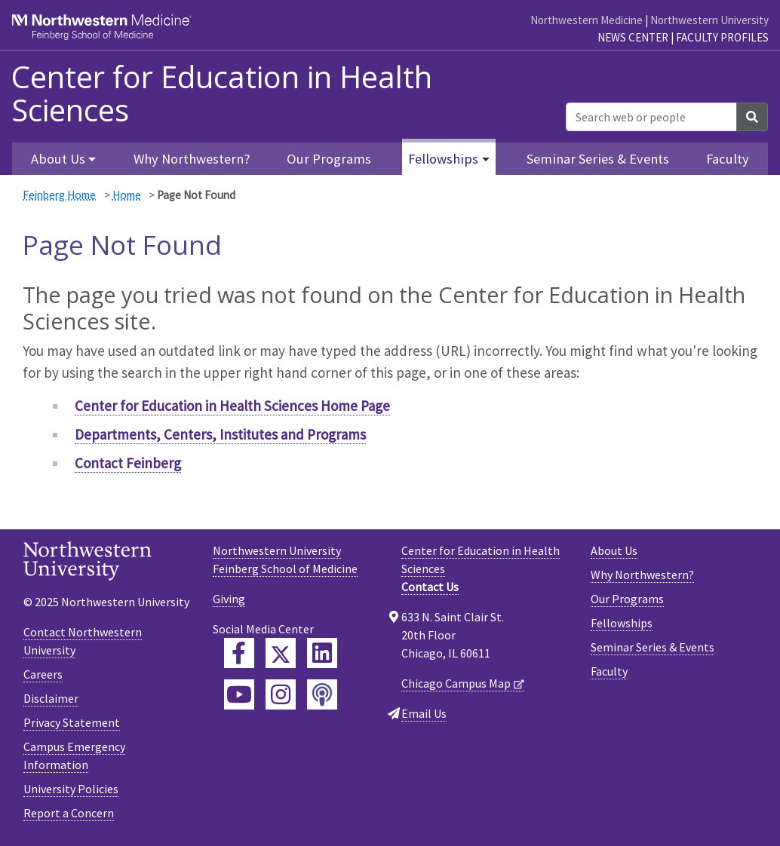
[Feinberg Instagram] (281, 694)
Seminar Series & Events (598, 158)
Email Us (424, 713)
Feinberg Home (59, 195)
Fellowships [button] (443, 158)
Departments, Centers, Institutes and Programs (220, 434)
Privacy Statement (71, 722)
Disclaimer (50, 698)
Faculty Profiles (722, 37)
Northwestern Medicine (586, 20)
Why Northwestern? (192, 158)
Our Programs (329, 158)
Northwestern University (709, 20)
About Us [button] (58, 158)
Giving (229, 598)
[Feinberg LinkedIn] (322, 653)
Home (126, 195)
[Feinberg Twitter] (281, 653)
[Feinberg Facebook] (239, 653)
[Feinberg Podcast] (322, 694)
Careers (43, 674)
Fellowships (622, 622)
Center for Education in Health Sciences (221, 93)
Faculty (727, 158)
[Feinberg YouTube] (239, 694)
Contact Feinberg (128, 463)
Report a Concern (68, 812)
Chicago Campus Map (456, 683)
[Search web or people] (651, 117)
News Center (632, 37)
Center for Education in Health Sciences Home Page (232, 406)
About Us (614, 550)
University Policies (70, 788)
